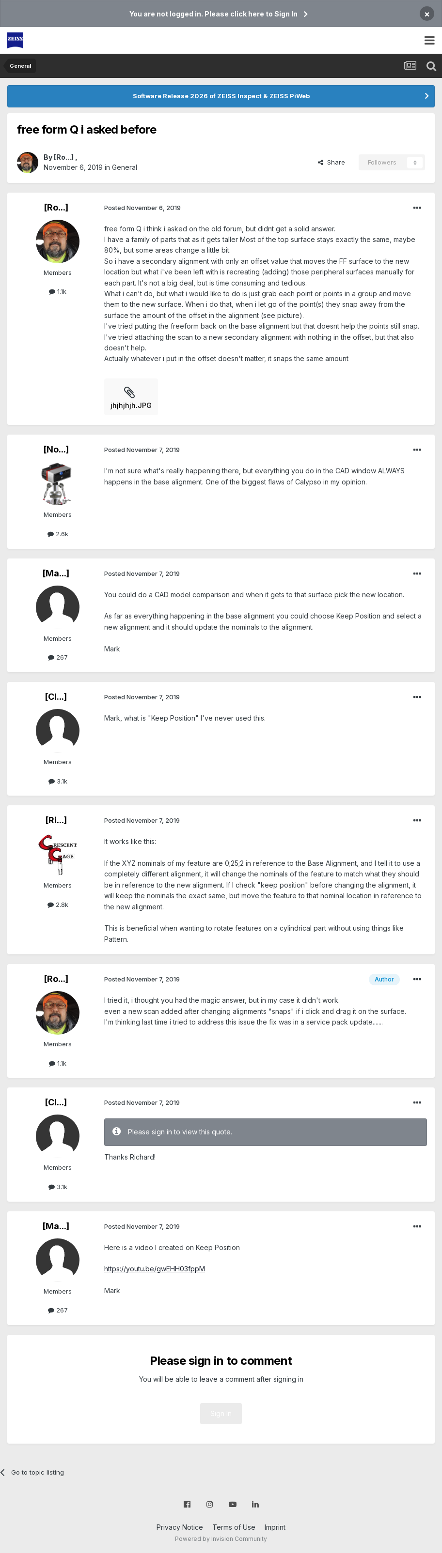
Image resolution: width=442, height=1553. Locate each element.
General (124, 167)
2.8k (57, 904)
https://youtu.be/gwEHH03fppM (154, 1269)
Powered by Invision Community (221, 1538)
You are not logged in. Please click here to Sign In (213, 14)
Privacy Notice (180, 1527)
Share (331, 162)
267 (58, 657)
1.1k (57, 291)
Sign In (221, 1413)
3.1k (57, 781)
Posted (142, 207)
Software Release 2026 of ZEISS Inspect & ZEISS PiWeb (221, 96)
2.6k (57, 534)
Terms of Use (233, 1527)
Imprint (275, 1527)
